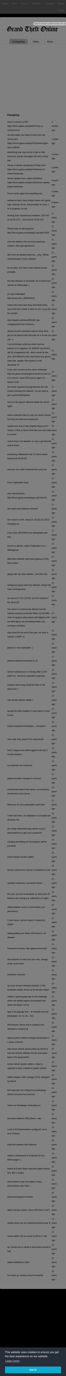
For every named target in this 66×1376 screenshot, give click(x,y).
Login (61, 10)
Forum (60, 3)
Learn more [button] (12, 1360)
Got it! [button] (33, 1369)
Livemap (49, 3)
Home (5, 3)
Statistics (36, 3)
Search (24, 3)
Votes (14, 3)
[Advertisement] (32, 78)
